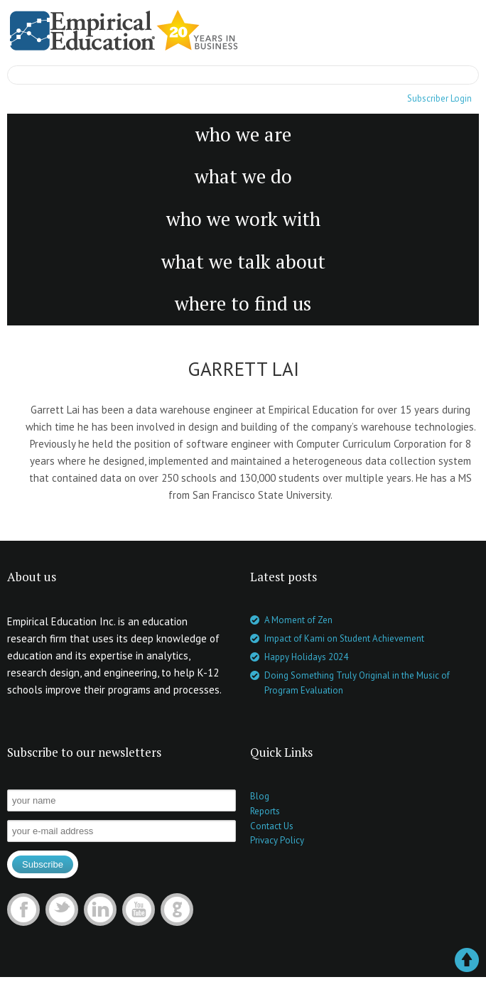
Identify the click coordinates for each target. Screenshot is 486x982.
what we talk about (243, 261)
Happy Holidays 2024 (306, 657)
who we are (243, 134)
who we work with (243, 219)
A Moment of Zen (298, 620)
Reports (265, 811)
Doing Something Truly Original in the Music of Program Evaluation (357, 682)
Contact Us (271, 826)
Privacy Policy (277, 840)
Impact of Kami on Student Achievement (344, 638)
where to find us (243, 303)
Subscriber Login (439, 98)
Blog (259, 796)
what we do (243, 176)
